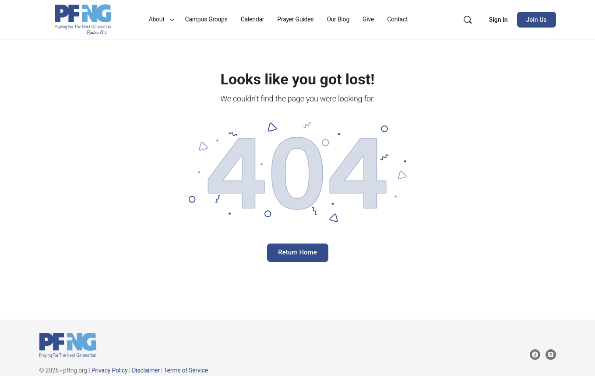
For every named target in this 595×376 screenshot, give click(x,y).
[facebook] (535, 354)
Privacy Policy (110, 370)
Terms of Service (186, 370)
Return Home (297, 252)
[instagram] (551, 354)
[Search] (467, 19)
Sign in (498, 19)
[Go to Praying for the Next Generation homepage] (83, 19)
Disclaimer (146, 370)
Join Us (536, 19)
